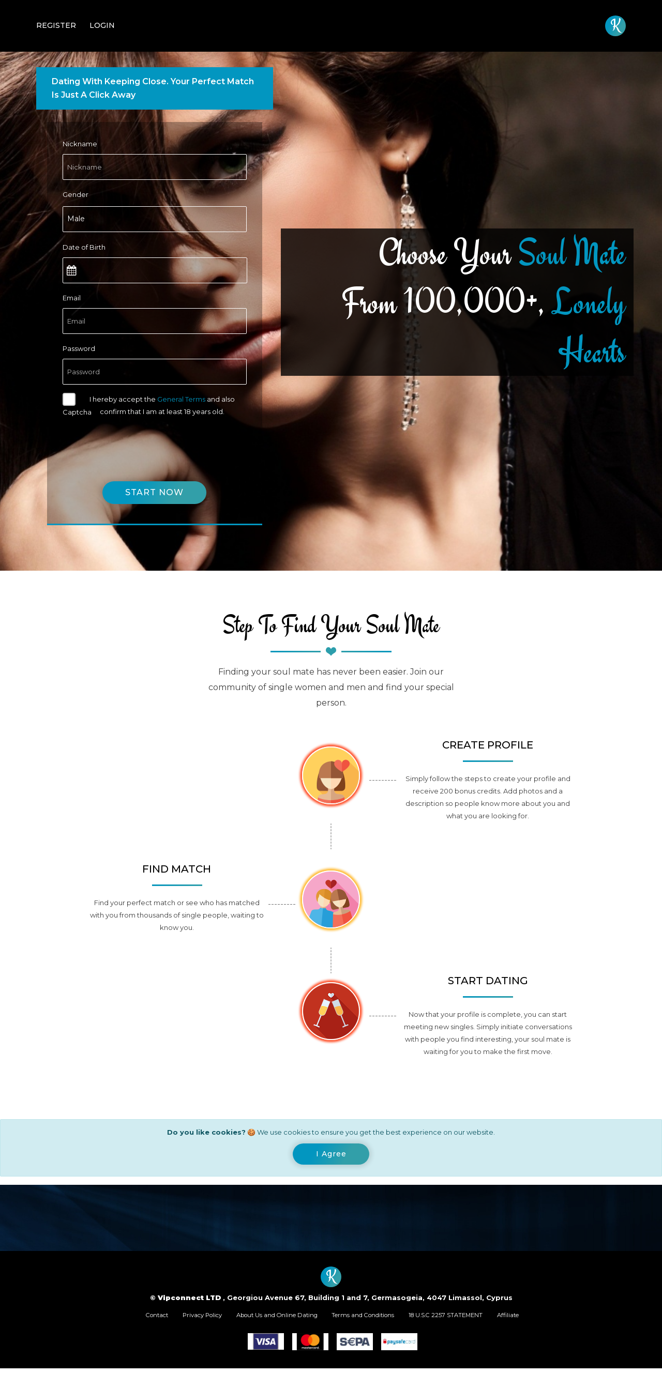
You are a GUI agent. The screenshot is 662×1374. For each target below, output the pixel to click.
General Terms (181, 399)
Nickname (80, 144)
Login (102, 25)
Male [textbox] (76, 218)
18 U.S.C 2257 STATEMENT (468, 1319)
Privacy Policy (180, 1319)
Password (79, 348)
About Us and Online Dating (268, 1319)
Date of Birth (84, 247)
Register (56, 25)
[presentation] (141, 442)
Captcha (77, 412)
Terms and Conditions (371, 1319)
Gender (75, 194)
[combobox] (155, 219)
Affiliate (541, 1319)
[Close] (331, 1155)
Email (72, 298)
